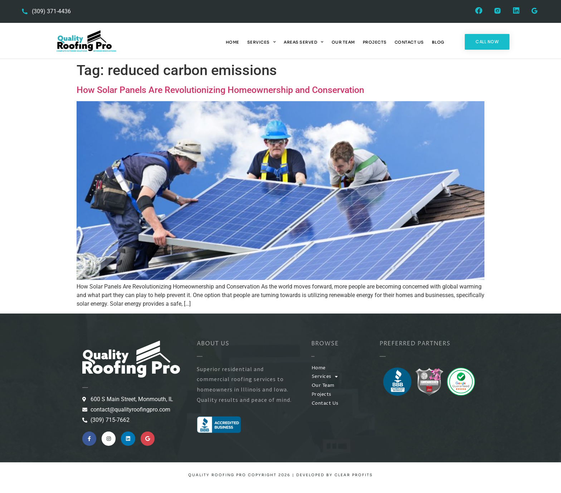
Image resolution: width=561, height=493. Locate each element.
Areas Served (304, 42)
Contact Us (409, 42)
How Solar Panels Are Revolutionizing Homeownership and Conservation (220, 90)
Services (261, 42)
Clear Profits (354, 475)
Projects (375, 42)
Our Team (343, 42)
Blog (438, 42)
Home (232, 42)
